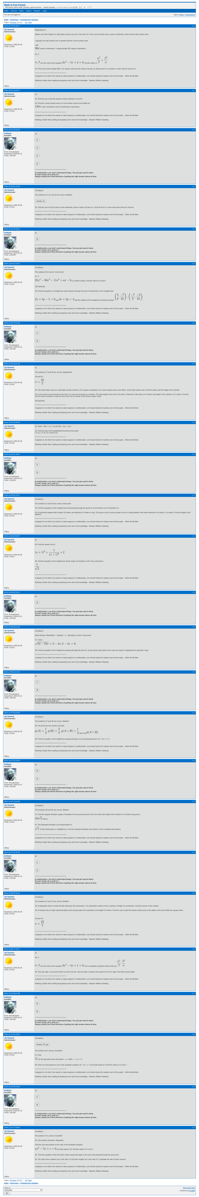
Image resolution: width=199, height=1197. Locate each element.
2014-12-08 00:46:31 (12, 893)
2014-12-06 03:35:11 (12, 592)
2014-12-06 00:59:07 (12, 536)
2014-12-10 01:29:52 (12, 1034)
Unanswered (190, 15)
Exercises (14, 20)
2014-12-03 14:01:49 (12, 364)
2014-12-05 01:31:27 (12, 495)
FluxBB (192, 1191)
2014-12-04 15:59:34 (12, 422)
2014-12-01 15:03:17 (12, 90)
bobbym (8, 133)
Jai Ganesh (9, 30)
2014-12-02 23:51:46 (12, 323)
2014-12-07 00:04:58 (12, 713)
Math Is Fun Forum (15, 4)
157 (26, 22)
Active (181, 15)
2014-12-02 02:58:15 (12, 229)
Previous (13, 22)
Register (37, 11)
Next (30, 22)
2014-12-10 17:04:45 (12, 1127)
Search (28, 11)
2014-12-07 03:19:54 (12, 761)
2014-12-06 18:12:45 (12, 627)
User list (14, 11)
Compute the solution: (29, 20)
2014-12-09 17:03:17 (12, 949)
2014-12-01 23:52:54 (12, 130)
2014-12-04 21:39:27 (12, 454)
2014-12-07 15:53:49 (12, 801)
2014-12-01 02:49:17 (12, 26)
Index (6, 11)
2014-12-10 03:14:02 (12, 1087)
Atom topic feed (189, 1188)
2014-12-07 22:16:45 (12, 852)
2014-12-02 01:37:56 (12, 186)
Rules (21, 11)
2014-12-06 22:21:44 (12, 672)
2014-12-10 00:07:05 (12, 993)
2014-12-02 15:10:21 (12, 263)
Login (44, 11)
